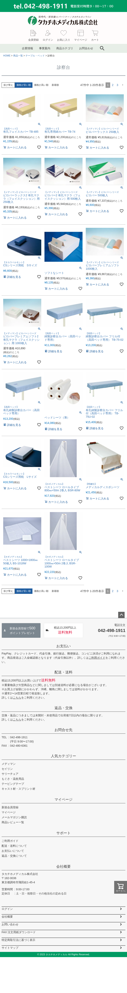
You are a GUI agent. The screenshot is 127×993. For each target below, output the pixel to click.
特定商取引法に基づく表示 (18, 940)
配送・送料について (14, 845)
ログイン (7, 908)
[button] (122, 85)
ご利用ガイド (97, 657)
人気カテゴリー (63, 756)
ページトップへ (121, 615)
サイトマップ (10, 947)
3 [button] (117, 85)
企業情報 (27, 48)
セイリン (7, 768)
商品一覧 (18, 55)
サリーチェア (10, 773)
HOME (6, 55)
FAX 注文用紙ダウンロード (19, 932)
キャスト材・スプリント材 (18, 788)
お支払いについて (13, 850)
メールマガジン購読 (14, 817)
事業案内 (44, 48)
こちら (17, 697)
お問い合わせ (10, 924)
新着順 (55, 85)
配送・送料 (63, 672)
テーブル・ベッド (35, 55)
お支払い (63, 646)
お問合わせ (86, 48)
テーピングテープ (13, 783)
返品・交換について (14, 855)
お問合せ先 (63, 730)
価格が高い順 (41, 85)
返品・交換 (63, 708)
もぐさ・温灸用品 (13, 778)
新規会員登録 (10, 807)
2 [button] (112, 85)
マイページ (63, 800)
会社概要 (63, 867)
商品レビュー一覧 (13, 822)
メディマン (9, 763)
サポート (63, 833)
